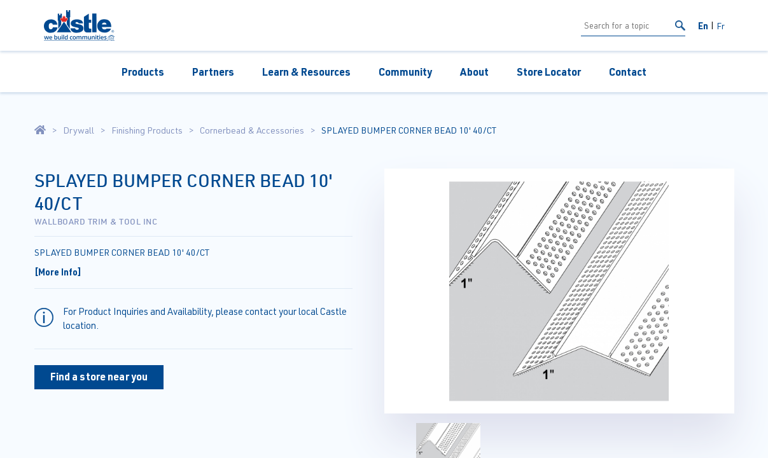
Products (143, 71)
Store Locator (549, 71)
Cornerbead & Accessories (252, 130)
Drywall (78, 130)
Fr (720, 25)
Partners (213, 71)
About (474, 71)
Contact (627, 71)
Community (405, 71)
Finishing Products (147, 130)
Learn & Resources (306, 71)
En (703, 25)
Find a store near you (99, 376)
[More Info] (57, 271)
